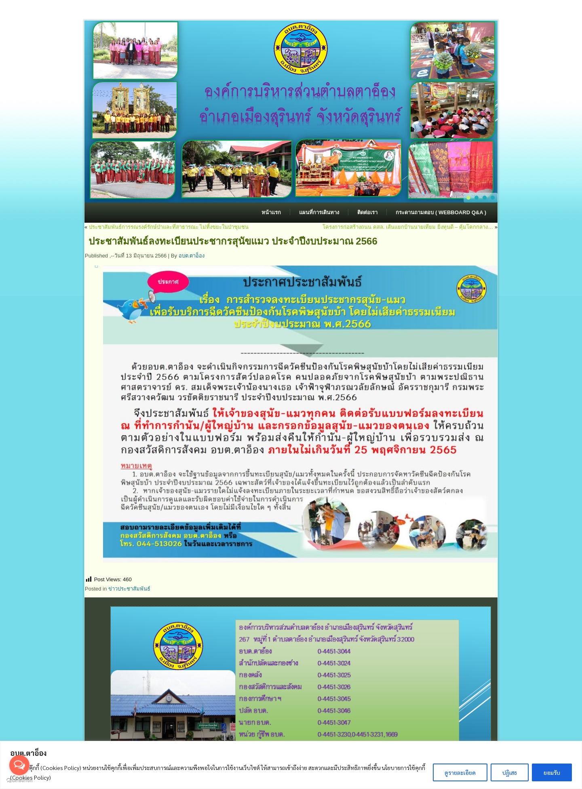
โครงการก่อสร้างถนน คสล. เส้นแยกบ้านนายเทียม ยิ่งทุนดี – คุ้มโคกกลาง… (408, 227)
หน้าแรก (271, 212)
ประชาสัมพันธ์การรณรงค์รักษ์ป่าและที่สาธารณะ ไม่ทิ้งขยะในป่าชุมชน (169, 227)
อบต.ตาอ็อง (192, 256)
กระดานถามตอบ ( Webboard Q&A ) (441, 212)
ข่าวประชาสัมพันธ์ (129, 589)
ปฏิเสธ (509, 772)
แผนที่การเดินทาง (319, 212)
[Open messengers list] (19, 765)
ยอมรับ (552, 772)
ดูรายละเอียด (460, 772)
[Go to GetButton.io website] (19, 780)
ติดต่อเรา (367, 212)
